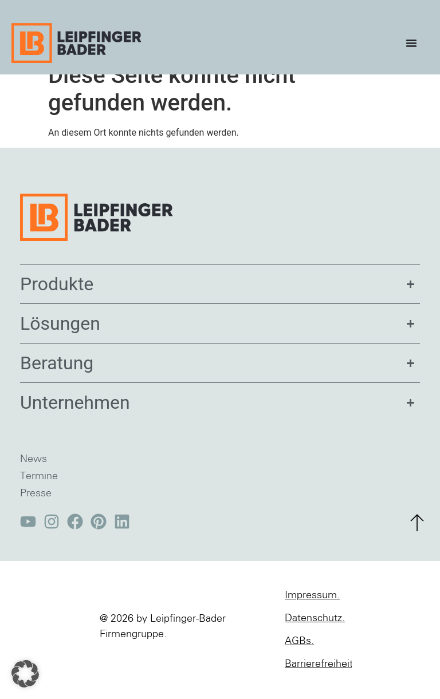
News (33, 477)
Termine (39, 494)
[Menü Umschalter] (414, 43)
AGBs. (299, 659)
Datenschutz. (315, 636)
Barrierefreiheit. (318, 682)
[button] (25, 674)
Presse (36, 511)
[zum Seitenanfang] (417, 540)
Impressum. (312, 613)
